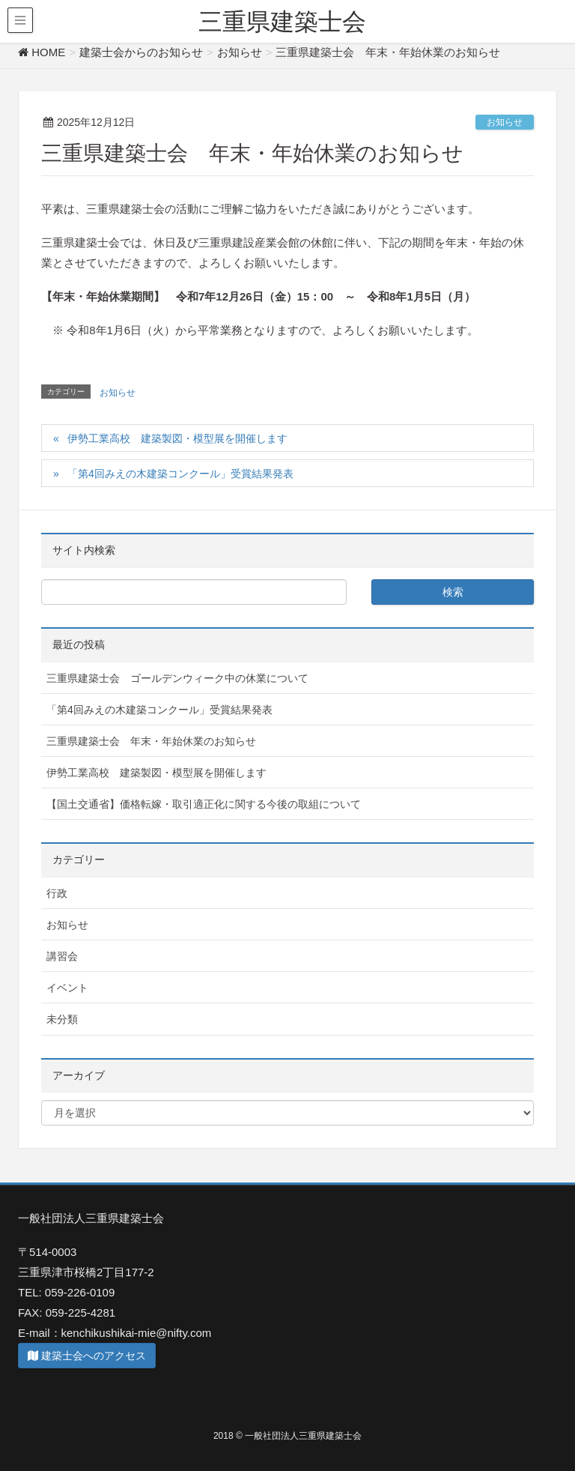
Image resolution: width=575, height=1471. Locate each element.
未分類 (62, 1019)
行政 (56, 893)
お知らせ (505, 122)
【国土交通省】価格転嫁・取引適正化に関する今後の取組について (203, 804)
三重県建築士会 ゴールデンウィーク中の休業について (177, 678)
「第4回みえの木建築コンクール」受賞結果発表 (180, 474)
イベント (67, 988)
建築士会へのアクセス (87, 1356)
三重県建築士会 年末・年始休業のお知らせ (151, 741)
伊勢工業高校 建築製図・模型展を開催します (177, 438)
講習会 (62, 956)
